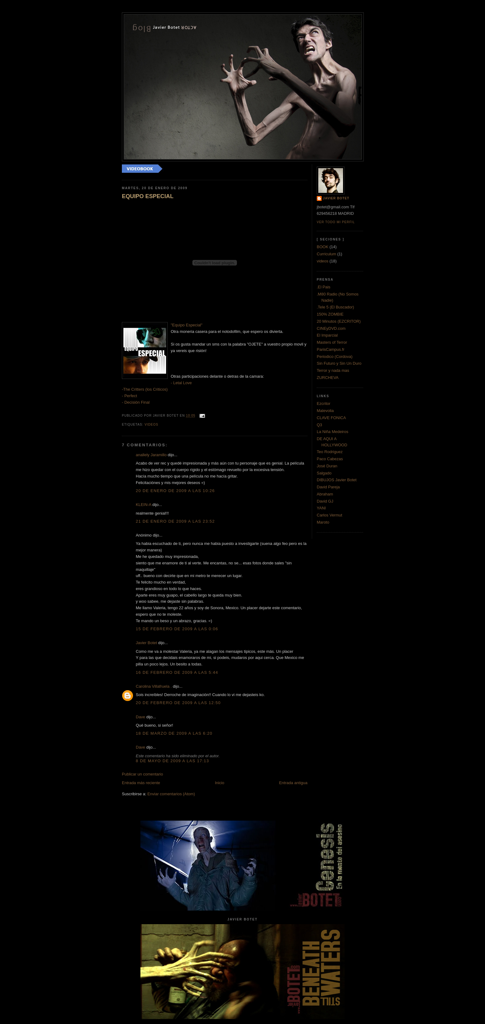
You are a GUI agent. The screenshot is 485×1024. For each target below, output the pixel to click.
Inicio (219, 782)
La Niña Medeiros (332, 431)
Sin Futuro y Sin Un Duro (339, 363)
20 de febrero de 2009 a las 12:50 (178, 702)
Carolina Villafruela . (154, 686)
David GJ (325, 501)
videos (151, 424)
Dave (140, 717)
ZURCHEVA (328, 377)
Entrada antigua (293, 782)
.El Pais (323, 287)
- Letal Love (181, 382)
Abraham (325, 494)
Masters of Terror (332, 342)
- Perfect (129, 395)
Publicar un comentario (142, 774)
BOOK (322, 246)
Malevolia (325, 410)
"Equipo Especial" (186, 325)
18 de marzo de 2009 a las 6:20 (174, 733)
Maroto (323, 522)
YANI (321, 508)
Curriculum (326, 254)
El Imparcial (327, 335)
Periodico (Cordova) (335, 356)
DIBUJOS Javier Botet (337, 480)
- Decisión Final (136, 402)
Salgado (324, 473)
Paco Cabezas (330, 459)
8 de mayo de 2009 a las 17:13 (172, 760)
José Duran (327, 466)
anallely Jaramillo (151, 455)
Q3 (319, 425)
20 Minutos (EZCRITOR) (339, 321)
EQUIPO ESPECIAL (148, 196)
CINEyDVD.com (331, 328)
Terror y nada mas (333, 370)
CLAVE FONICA (331, 417)
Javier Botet (146, 642)
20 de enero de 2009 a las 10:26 (175, 490)
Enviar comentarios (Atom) (171, 794)
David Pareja (328, 487)
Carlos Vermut (329, 515)
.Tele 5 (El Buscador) (335, 307)
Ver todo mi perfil (336, 222)
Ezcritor (323, 403)
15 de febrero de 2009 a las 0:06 (177, 629)
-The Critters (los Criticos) (145, 389)
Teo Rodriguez (330, 451)
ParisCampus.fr (331, 349)
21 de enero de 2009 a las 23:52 (175, 521)
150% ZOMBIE (330, 314)
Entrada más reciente (141, 782)
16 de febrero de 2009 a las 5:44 (177, 672)
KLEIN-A (143, 504)
